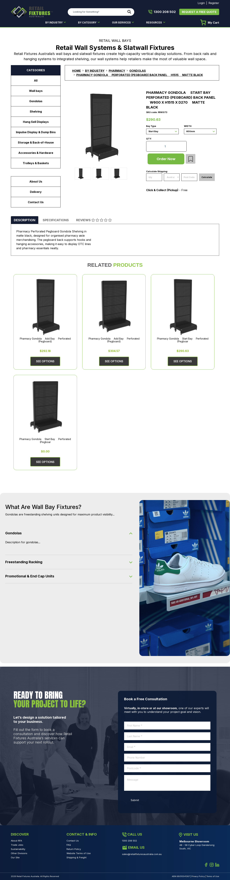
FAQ (69, 844)
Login (201, 3)
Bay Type (151, 126)
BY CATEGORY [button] (87, 22)
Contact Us (36, 202)
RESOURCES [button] (154, 22)
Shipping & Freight (76, 857)
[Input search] (97, 12)
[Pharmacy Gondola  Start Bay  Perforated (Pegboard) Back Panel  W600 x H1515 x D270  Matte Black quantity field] (166, 146)
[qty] (154, 177)
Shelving (36, 111)
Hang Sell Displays (36, 122)
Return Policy (74, 849)
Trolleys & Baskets (36, 163)
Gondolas (35, 101)
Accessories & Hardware (35, 153)
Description (24, 220)
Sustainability (18, 849)
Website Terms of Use (79, 853)
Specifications (56, 220)
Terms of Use (212, 876)
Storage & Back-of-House (36, 142)
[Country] (172, 177)
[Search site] (130, 12)
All (35, 80)
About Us (35, 181)
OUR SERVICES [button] (121, 22)
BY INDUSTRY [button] (54, 22)
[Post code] (189, 177)
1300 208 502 (162, 12)
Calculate (206, 177)
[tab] (24, 220)
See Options (45, 361)
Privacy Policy (198, 876)
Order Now (166, 159)
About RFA (16, 840)
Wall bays (36, 91)
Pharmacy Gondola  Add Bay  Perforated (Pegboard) (45, 340)
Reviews (94, 220)
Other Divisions (19, 853)
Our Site (15, 857)
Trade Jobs (17, 844)
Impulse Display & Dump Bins (36, 132)
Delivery (36, 192)
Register (213, 3)
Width (187, 126)
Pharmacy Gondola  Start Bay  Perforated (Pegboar (182, 340)
